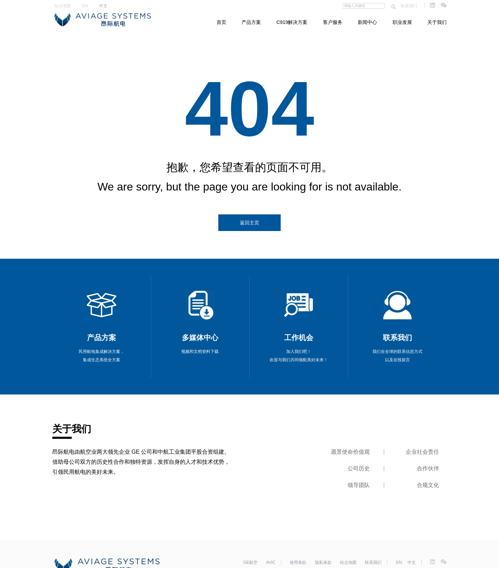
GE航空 (250, 562)
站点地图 (62, 5)
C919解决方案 (292, 22)
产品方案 (251, 22)
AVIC (270, 562)
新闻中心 (367, 22)
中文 (103, 5)
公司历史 (359, 468)
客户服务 (332, 22)
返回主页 (249, 222)
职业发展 (402, 22)
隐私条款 (323, 562)
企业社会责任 (422, 452)
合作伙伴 (428, 468)
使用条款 (298, 562)
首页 (221, 22)
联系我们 (409, 5)
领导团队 (359, 485)
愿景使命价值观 (350, 452)
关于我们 (437, 22)
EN (85, 5)
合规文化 (428, 485)
